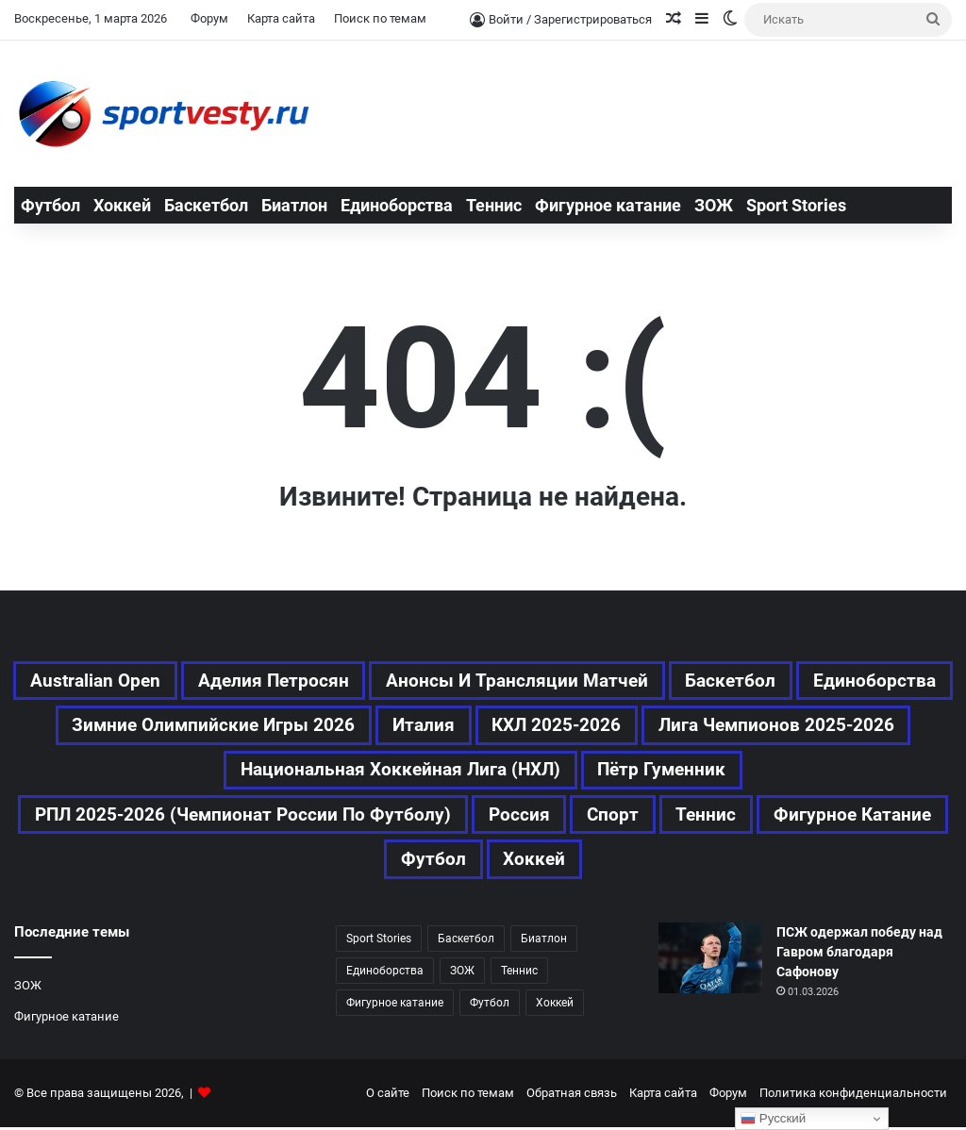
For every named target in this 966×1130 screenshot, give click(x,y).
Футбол (50, 205)
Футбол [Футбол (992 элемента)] (532, 862)
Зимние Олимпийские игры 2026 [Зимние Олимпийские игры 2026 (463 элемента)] (428, 726)
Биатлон (294, 205)
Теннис (494, 205)
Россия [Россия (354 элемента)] (620, 817)
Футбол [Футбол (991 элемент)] (489, 1005)
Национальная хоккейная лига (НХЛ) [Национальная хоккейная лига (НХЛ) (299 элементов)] (538, 771)
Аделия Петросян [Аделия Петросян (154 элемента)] (351, 681)
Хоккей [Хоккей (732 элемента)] (635, 862)
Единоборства (397, 205)
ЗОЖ (713, 205)
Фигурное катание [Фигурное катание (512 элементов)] (381, 862)
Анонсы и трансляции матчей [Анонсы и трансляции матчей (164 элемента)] (600, 681)
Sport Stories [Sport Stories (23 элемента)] (378, 941)
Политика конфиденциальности (853, 1095)
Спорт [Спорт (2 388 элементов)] (715, 817)
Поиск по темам (380, 18)
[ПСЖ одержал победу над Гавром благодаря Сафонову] (710, 960)
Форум (209, 18)
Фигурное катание (608, 205)
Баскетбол (206, 205)
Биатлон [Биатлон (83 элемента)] (544, 941)
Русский (773, 1118)
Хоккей (122, 205)
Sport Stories (796, 205)
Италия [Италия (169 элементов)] (642, 726)
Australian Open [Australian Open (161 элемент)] (168, 681)
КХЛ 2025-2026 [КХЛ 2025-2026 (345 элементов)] (778, 726)
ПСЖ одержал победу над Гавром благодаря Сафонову (859, 954)
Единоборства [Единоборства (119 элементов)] (183, 726)
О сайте (387, 1095)
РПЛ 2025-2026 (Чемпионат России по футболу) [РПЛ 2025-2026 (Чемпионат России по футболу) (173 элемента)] (338, 817)
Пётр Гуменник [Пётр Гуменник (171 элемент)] (807, 771)
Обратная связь (571, 1095)
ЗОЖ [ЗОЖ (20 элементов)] (462, 973)
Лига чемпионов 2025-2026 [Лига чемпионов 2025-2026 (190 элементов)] (214, 771)
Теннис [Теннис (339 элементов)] (810, 817)
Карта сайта (281, 18)
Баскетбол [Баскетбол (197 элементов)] (818, 681)
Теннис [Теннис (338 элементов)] (519, 973)
